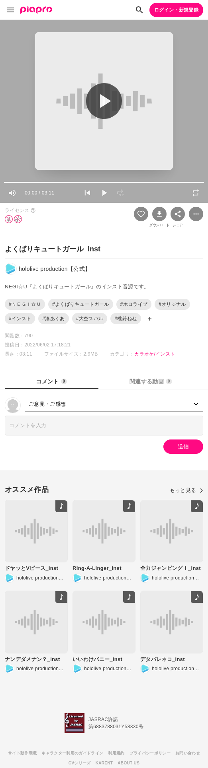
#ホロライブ (134, 304)
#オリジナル (172, 304)
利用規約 (116, 753)
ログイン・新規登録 (176, 10)
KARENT (104, 763)
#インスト (20, 318)
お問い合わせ (187, 753)
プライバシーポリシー (150, 753)
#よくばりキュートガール (80, 304)
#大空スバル (90, 318)
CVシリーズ (80, 763)
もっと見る (186, 490)
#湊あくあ (53, 318)
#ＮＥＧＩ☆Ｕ (25, 304)
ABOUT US (128, 763)
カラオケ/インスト (154, 354)
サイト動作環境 (22, 753)
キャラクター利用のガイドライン (72, 753)
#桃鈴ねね (125, 318)
